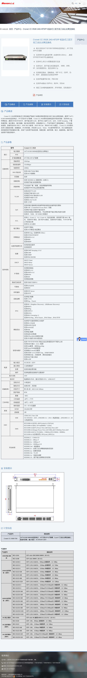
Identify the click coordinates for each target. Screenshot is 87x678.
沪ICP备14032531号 (7, 676)
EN (80, 3)
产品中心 (18, 29)
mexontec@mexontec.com (14, 666)
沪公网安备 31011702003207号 (25, 676)
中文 (76, 3)
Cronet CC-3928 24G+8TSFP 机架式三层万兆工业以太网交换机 (49, 29)
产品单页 (39, 95)
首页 (11, 29)
